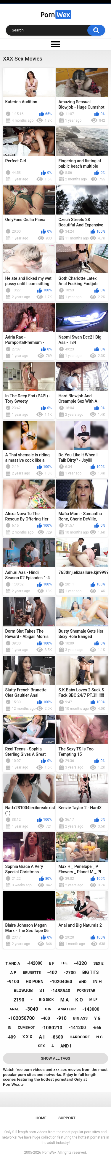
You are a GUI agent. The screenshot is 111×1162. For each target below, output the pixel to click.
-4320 (80, 963)
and (82, 982)
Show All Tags (55, 1058)
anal (14, 1009)
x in (48, 1009)
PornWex (49, 1152)
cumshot (26, 1028)
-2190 (18, 1000)
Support (66, 1118)
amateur (67, 1009)
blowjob (23, 990)
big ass (80, 1018)
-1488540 (60, 990)
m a (64, 1000)
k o (79, 1000)
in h (97, 981)
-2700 (70, 972)
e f (51, 963)
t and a (12, 963)
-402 (52, 972)
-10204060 (61, 981)
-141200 (77, 1027)
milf (93, 1000)
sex (41, 1046)
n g (99, 1037)
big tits (90, 972)
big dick (46, 1000)
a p (13, 972)
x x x (27, 1036)
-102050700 (21, 1018)
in (9, 1028)
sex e (99, 963)
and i (65, 1046)
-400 (45, 1018)
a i (41, 1037)
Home (41, 1118)
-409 (11, 1037)
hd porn (35, 981)
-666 (96, 1027)
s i (41, 990)
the (64, 963)
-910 (62, 1018)
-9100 (13, 981)
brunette (32, 973)
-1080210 (51, 1028)
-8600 (57, 1037)
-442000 (35, 963)
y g (97, 1018)
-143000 (90, 1009)
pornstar (86, 990)
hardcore (80, 1037)
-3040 (31, 1009)
